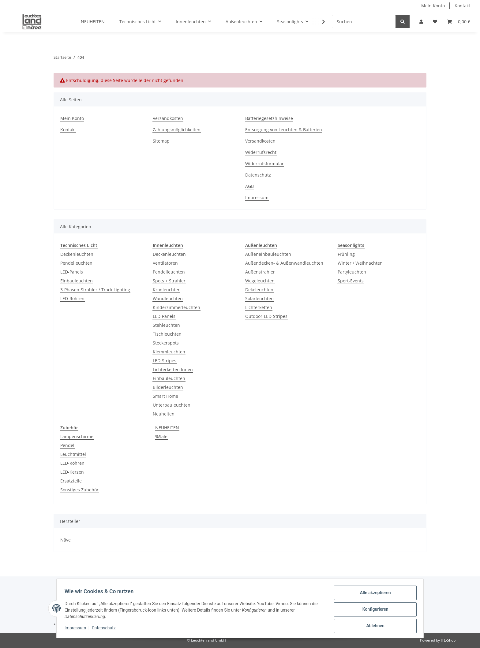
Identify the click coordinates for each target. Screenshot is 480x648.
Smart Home (165, 396)
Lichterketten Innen (173, 369)
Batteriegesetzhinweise (269, 118)
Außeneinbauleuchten (268, 254)
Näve (65, 540)
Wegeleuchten (260, 281)
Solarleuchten (259, 298)
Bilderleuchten (168, 387)
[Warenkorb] (458, 21)
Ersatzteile (71, 481)
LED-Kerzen (72, 472)
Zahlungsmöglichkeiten (177, 129)
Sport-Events (351, 281)
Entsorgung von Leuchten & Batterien (283, 129)
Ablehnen (373, 626)
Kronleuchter (166, 289)
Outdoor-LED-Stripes (266, 316)
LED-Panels (71, 272)
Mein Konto (433, 6)
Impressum (256, 197)
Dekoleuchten (259, 289)
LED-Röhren (72, 298)
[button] (421, 21)
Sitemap (161, 141)
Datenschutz (258, 175)
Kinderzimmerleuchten (176, 307)
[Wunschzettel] (435, 21)
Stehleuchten (166, 325)
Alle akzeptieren (373, 594)
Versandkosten (168, 118)
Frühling (346, 254)
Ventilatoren (165, 263)
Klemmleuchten (169, 352)
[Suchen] (364, 21)
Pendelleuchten (76, 263)
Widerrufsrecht (260, 152)
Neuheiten (163, 414)
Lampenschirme (76, 436)
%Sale (161, 436)
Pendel (67, 445)
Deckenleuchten (76, 254)
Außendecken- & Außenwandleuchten (284, 263)
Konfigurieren (373, 610)
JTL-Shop (448, 640)
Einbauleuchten (76, 281)
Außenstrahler (260, 272)
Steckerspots (166, 343)
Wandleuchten (168, 298)
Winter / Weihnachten (360, 263)
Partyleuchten (352, 272)
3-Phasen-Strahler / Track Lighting (95, 289)
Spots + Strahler (169, 281)
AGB (249, 186)
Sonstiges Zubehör (79, 490)
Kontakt (462, 6)
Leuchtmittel (73, 454)
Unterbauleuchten (171, 405)
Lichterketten (258, 307)
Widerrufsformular (264, 163)
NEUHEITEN (167, 427)
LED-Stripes (164, 360)
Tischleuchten (167, 334)
